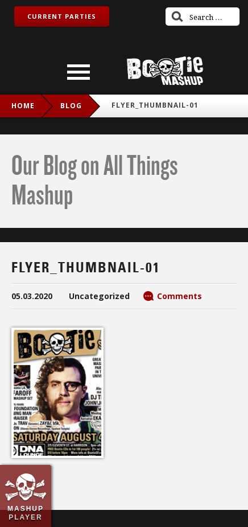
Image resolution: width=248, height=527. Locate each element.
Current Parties (61, 16)
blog (71, 106)
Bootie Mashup (165, 71)
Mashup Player (25, 513)
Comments (179, 296)
